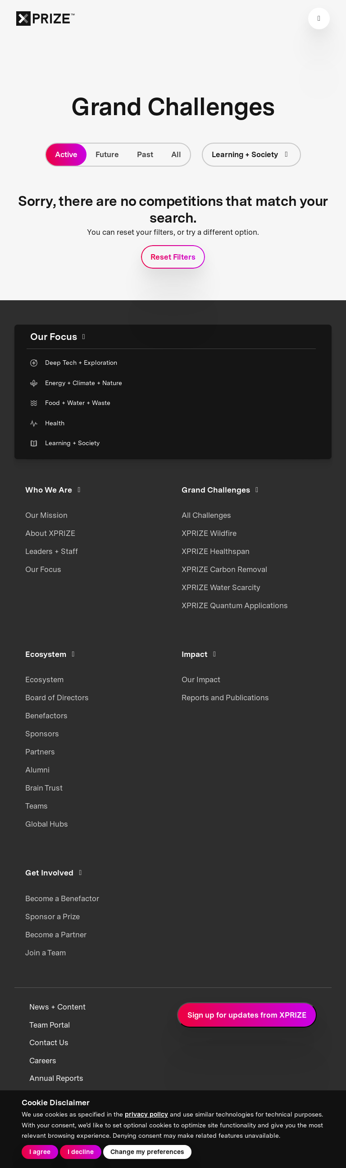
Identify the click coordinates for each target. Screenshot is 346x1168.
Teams (36, 805)
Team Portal (49, 1024)
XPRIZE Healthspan (216, 551)
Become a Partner (55, 934)
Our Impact (201, 679)
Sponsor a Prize (52, 916)
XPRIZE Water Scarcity (221, 587)
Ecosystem (44, 679)
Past (145, 154)
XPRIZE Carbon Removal (224, 569)
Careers (42, 1060)
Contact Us (48, 1042)
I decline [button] (81, 1151)
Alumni (37, 769)
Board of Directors (57, 697)
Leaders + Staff (51, 551)
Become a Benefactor (62, 898)
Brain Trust (44, 787)
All (176, 154)
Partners (40, 751)
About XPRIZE (50, 533)
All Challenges (206, 515)
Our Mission (46, 515)
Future (107, 154)
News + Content (57, 1006)
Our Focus (43, 569)
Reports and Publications (225, 697)
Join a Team (45, 952)
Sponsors (42, 733)
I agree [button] (39, 1151)
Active (66, 154)
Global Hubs (46, 823)
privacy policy (146, 1114)
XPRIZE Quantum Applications (235, 605)
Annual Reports (56, 1078)
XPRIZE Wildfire (209, 533)
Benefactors (46, 715)
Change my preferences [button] (147, 1151)
